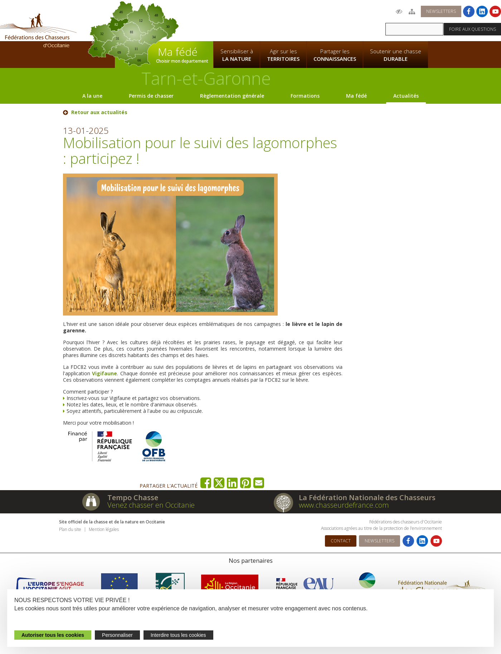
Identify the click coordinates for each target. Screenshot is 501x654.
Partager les (334, 55)
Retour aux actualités (99, 112)
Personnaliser (117, 635)
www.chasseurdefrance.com (344, 505)
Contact (341, 541)
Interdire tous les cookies (178, 635)
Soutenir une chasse (395, 55)
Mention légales (104, 529)
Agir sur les (283, 55)
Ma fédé (356, 95)
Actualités (406, 95)
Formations (305, 95)
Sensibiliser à (236, 55)
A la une (92, 95)
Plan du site (70, 529)
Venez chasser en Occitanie (151, 505)
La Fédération (236, 20)
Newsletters (441, 11)
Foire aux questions (472, 29)
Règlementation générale (232, 95)
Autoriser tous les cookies (52, 635)
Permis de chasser (151, 95)
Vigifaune (104, 373)
